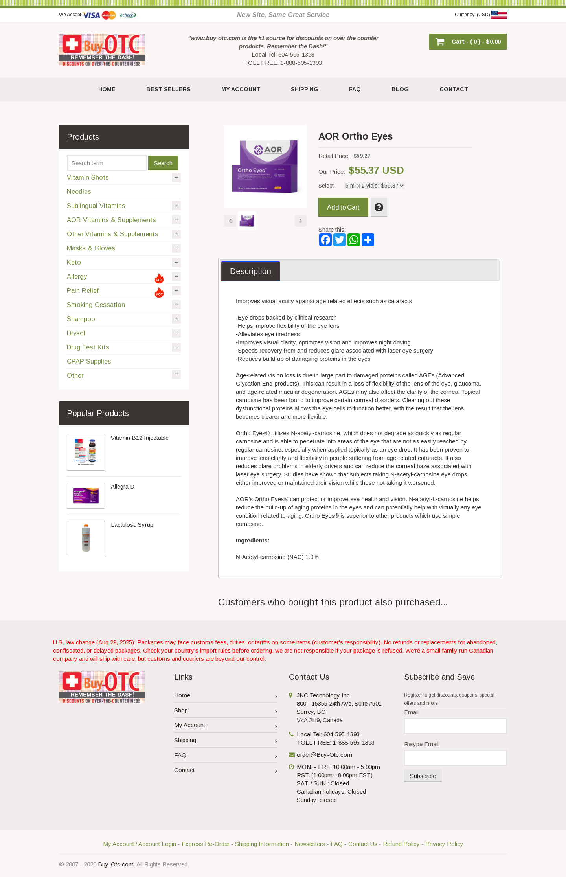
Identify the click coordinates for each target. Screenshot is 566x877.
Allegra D (122, 486)
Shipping (225, 741)
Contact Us (362, 843)
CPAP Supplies (89, 361)
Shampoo (124, 319)
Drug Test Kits (124, 347)
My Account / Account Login (139, 843)
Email (411, 712)
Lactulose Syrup (132, 524)
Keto (124, 262)
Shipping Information (262, 843)
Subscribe (423, 775)
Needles (79, 191)
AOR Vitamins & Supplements (124, 219)
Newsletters (309, 843)
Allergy (124, 278)
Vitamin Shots (124, 177)
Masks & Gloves (124, 248)
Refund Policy (401, 843)
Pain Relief (124, 292)
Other (124, 374)
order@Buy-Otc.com (324, 754)
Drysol (124, 333)
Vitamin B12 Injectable (140, 437)
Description (250, 271)
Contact (225, 771)
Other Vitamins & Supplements (124, 234)
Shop (225, 711)
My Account (225, 726)
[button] (468, 42)
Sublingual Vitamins (124, 205)
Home (225, 696)
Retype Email (421, 744)
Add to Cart (343, 207)
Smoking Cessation (124, 304)
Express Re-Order (206, 843)
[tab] (250, 271)
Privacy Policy (444, 843)
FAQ (225, 756)
